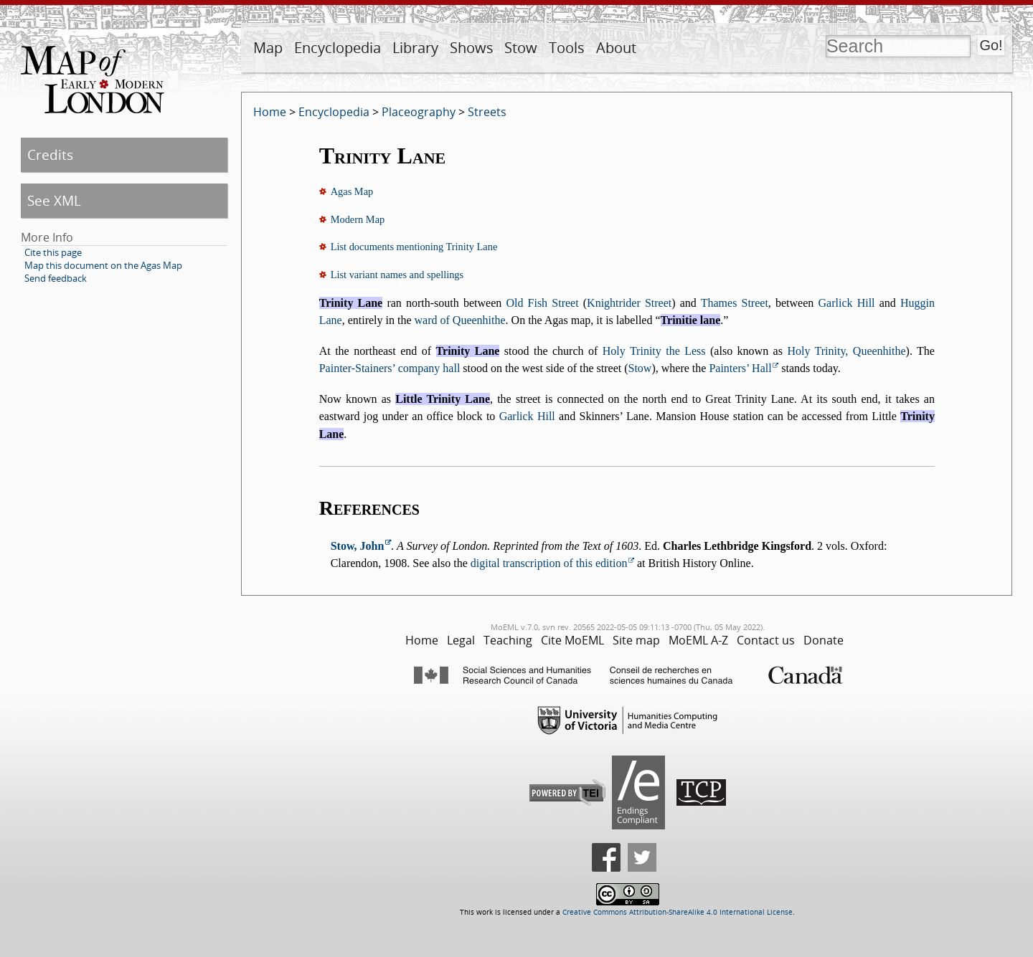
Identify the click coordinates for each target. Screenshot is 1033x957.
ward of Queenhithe (460, 320)
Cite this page (53, 252)
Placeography (419, 112)
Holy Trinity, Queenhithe (846, 351)
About (616, 47)
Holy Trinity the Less (654, 351)
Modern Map (358, 219)
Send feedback (55, 278)
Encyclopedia (337, 47)
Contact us (766, 640)
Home (269, 112)
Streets (487, 112)
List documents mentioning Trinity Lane (414, 246)
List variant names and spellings (397, 274)
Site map (636, 640)
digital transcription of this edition (549, 563)
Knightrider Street (629, 303)
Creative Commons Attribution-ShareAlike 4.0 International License (677, 912)
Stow (520, 47)
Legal (461, 640)
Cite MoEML (572, 640)
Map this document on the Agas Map (103, 265)
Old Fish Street (542, 303)
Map (268, 47)
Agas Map (352, 191)
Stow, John (358, 546)
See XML (54, 200)
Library (415, 47)
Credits (50, 154)
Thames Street (734, 303)
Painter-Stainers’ (357, 368)
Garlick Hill (847, 303)
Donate (823, 640)
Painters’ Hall (740, 368)
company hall (429, 368)
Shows (472, 47)
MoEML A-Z (698, 640)
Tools (567, 47)
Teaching (508, 640)
